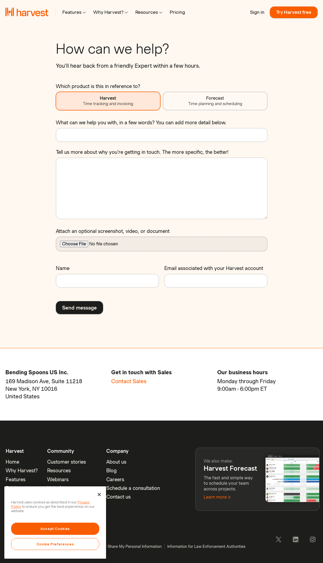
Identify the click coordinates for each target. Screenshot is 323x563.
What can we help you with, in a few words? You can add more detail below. (141, 122)
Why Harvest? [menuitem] (22, 470)
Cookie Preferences (55, 544)
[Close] (99, 494)
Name (62, 268)
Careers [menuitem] (115, 479)
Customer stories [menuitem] (66, 462)
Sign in (257, 12)
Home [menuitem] (12, 462)
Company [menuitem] (117, 451)
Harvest (108, 101)
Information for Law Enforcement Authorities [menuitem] (206, 546)
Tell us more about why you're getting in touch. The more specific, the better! (142, 152)
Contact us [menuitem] (118, 497)
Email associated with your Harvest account (213, 268)
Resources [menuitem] (59, 470)
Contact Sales (128, 381)
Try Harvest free (293, 12)
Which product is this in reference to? (98, 86)
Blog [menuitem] (111, 470)
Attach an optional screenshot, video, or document (113, 231)
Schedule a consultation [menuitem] (133, 488)
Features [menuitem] (15, 479)
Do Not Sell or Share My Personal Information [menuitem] (122, 546)
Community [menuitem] (60, 451)
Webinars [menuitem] (58, 479)
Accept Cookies (55, 528)
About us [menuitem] (116, 462)
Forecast (215, 101)
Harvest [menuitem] (15, 451)
